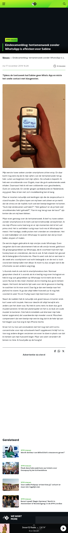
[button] (63, 528)
